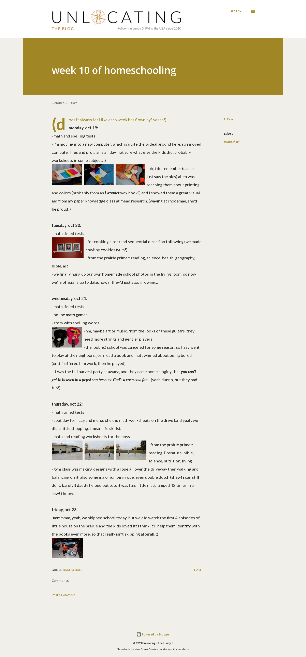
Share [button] (228, 118)
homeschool (231, 142)
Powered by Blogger (153, 634)
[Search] (236, 11)
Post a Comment (63, 595)
